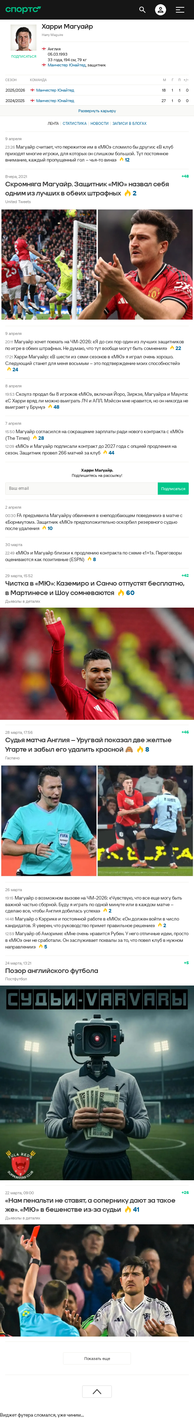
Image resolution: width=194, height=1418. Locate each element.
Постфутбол (16, 978)
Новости (100, 123)
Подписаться (23, 56)
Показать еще (97, 1358)
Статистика (75, 123)
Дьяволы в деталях (22, 601)
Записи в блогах (129, 123)
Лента (53, 123)
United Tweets (18, 201)
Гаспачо (12, 757)
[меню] (180, 10)
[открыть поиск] (142, 9)
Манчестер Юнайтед (67, 64)
